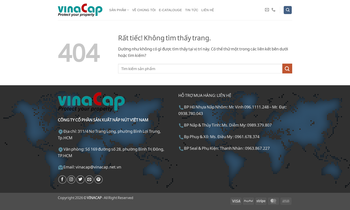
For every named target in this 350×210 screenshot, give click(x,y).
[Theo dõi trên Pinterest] (98, 179)
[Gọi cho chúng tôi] (273, 10)
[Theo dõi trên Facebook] (62, 179)
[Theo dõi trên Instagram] (71, 179)
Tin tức (191, 10)
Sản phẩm (119, 10)
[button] (288, 10)
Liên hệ (207, 10)
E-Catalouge (170, 10)
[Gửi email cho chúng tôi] (267, 10)
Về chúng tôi (144, 10)
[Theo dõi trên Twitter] (80, 179)
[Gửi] (287, 68)
